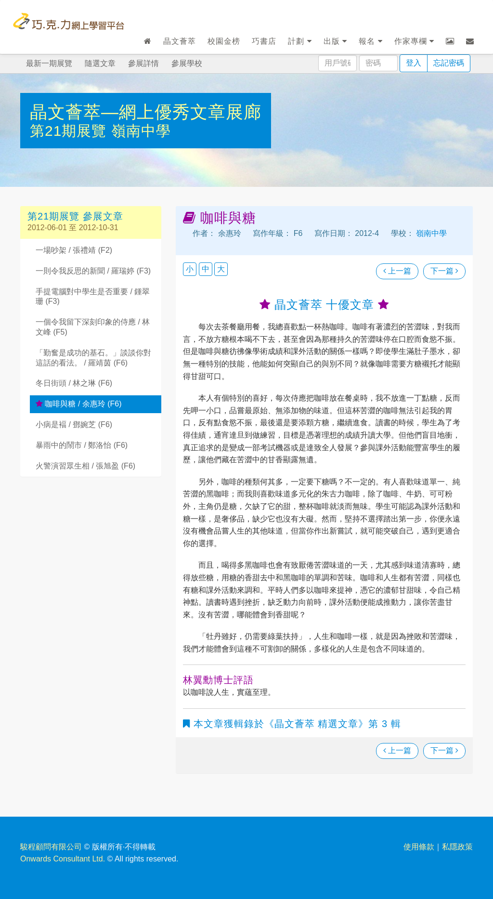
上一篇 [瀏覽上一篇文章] (397, 271)
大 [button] (221, 269)
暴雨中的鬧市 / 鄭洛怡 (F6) (82, 445)
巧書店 (264, 41)
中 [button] (205, 269)
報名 (370, 41)
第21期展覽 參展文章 (75, 216)
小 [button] (190, 269)
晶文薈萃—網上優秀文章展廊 (145, 112)
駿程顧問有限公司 (51, 847)
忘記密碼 (448, 63)
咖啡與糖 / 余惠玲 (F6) (79, 404)
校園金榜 (224, 41)
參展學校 (186, 63)
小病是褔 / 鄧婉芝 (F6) (74, 424)
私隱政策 (457, 847)
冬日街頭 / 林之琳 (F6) (74, 383)
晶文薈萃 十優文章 (324, 304)
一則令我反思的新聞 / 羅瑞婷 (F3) (93, 271)
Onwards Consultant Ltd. (62, 859)
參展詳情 (143, 63)
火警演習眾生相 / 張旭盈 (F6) (85, 466)
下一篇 (444, 271)
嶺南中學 (141, 131)
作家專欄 (414, 41)
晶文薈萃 (179, 41)
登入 (413, 63)
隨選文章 (100, 63)
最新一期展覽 (49, 63)
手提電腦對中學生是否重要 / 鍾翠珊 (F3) (93, 296)
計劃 (299, 41)
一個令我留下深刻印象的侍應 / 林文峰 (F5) (93, 327)
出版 (335, 41)
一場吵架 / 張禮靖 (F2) (74, 250)
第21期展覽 (70, 131)
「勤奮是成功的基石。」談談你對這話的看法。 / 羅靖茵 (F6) (93, 358)
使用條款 (418, 847)
